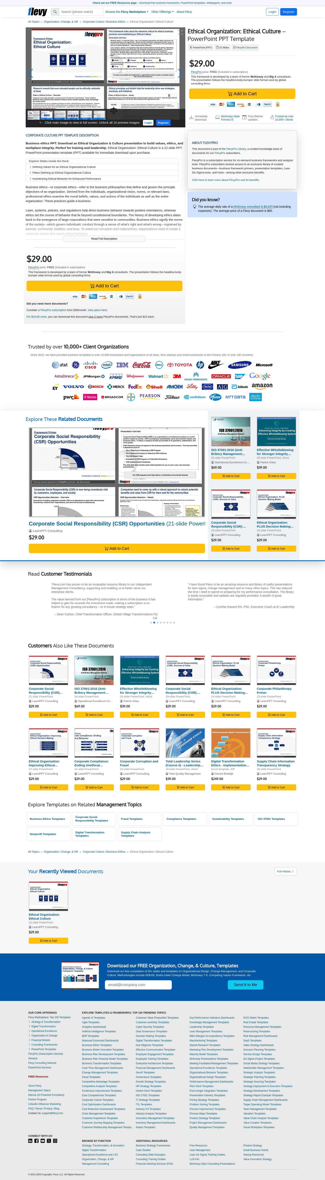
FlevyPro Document (246, 47)
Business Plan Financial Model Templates (105, 1058)
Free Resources (198, 1145)
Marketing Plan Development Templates (212, 1049)
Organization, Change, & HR (61, 21)
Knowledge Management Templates (209, 1022)
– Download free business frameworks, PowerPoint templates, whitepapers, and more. (162, 2)
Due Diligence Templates (149, 1045)
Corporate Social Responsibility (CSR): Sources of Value (227, 526)
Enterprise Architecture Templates (154, 1063)
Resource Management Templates (262, 1026)
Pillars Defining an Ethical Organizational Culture (60, 172)
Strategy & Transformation (44, 1021)
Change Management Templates (100, 1072)
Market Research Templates (205, 1045)
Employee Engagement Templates (155, 1054)
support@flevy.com (52, 1113)
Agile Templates (91, 1022)
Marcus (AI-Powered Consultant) (46, 1094)
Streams (33, 1058)
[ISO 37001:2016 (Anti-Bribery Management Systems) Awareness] (231, 431)
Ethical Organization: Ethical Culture (44, 916)
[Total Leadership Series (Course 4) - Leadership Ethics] (185, 743)
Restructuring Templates (256, 1031)
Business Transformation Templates (101, 1063)
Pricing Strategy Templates (204, 1099)
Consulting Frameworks (42, 1044)
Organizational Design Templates (208, 1077)
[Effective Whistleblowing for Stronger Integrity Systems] (276, 431)
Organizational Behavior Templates (209, 1072)
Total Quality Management (184, 773)
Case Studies (143, 1150)
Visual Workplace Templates (258, 1127)
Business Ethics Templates (47, 818)
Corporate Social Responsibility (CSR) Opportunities (44, 692)
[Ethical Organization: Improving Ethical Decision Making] (48, 743)
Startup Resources (253, 1154)
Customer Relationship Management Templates (108, 1127)
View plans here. (98, 310)
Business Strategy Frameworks (153, 1145)
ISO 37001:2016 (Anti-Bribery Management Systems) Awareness (227, 454)
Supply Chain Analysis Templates (135, 834)
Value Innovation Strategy (257, 1159)
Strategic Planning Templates (259, 1077)
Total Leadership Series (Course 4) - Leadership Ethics (183, 765)
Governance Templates (148, 1077)
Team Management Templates (260, 1109)
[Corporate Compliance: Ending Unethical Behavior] (94, 743)
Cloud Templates (91, 1077)
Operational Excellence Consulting (235, 462)
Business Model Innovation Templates (103, 1049)
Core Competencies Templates (99, 1095)
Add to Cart (242, 93)
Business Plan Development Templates (103, 1054)
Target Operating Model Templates (262, 1104)
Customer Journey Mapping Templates (103, 1122)
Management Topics (39, 1090)
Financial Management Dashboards (155, 1068)
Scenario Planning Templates (259, 1049)
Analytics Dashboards (94, 1026)
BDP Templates (90, 1036)
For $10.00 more (37, 316)
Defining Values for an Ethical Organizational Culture (62, 166)
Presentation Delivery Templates (207, 1095)
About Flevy (184, 11)
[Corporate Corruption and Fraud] (139, 743)
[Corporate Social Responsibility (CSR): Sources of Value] (231, 504)
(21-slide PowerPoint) (123, 524)
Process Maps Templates (203, 1113)
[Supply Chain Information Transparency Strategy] (276, 743)
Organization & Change (42, 1035)
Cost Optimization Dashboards (99, 1104)
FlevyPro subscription (53, 310)
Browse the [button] (126, 11)
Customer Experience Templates (100, 1118)
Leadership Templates (202, 1026)
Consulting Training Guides (151, 1159)
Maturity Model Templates (204, 1054)
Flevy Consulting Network (42, 1063)
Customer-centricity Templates (152, 1022)
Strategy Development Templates (261, 1090)
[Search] (81, 12)
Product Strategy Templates (205, 1118)
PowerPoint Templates (42, 1049)
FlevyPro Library (236, 148)
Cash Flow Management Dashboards (102, 1068)
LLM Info (194, 1159)
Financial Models (39, 1040)
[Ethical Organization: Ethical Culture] (48, 896)
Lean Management (200, 1150)
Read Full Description (104, 238)
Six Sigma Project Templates (259, 1058)
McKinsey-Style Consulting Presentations (212, 1163)
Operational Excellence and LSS (100, 1154)
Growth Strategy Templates (151, 1081)
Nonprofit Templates (43, 834)
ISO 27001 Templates (148, 1095)
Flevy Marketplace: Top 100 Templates (49, 1017)
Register (289, 11)
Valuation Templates (254, 1113)
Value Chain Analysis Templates (261, 1118)
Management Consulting (95, 1163)
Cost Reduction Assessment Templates (103, 1109)
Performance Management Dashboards (211, 1081)
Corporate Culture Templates (98, 1099)
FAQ (30, 1108)
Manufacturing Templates (203, 1040)
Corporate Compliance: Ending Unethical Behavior (91, 765)
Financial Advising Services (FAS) (154, 1163)
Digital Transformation (42, 1026)
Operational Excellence (42, 1031)
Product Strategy (252, 1145)
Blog (56, 1108)
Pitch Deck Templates (201, 1086)
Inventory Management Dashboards (155, 1122)
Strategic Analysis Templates (259, 1072)
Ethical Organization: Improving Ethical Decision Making (44, 765)
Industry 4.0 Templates (148, 1109)
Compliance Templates (181, 818)
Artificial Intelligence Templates (99, 1031)
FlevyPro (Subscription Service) (45, 1053)
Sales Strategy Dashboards (258, 1045)
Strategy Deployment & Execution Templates (267, 1086)
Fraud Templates (132, 818)
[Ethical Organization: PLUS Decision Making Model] (276, 504)
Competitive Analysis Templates (99, 1086)
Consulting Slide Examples (150, 1154)
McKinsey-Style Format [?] (230, 118)
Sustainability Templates (228, 818)
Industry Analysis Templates (151, 1113)
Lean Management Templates (206, 1031)
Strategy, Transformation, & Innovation (103, 1145)
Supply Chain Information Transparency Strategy (276, 763)
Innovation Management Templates (155, 1118)
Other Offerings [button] (161, 11)
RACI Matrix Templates (256, 1017)
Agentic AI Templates (93, 1017)
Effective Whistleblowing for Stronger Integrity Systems (275, 454)
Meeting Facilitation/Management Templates (214, 1063)
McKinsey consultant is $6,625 (253, 206)
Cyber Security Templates (150, 1026)
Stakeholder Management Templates (263, 1068)
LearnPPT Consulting (47, 531)
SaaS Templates (252, 1040)
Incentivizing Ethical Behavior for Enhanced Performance (65, 178)
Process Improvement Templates (208, 1109)
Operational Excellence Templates (208, 1068)
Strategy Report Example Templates (263, 1095)
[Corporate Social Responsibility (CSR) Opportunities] (117, 472)
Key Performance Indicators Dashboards (212, 1017)
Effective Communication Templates (155, 1049)
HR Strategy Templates (148, 1086)
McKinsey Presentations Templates (209, 1058)
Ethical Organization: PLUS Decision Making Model (274, 526)
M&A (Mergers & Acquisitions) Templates (212, 1036)
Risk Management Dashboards (260, 1036)
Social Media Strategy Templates (261, 1063)
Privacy (48, 1108)
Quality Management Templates (207, 1127)
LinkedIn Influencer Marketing (44, 1104)
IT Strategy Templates (148, 1099)
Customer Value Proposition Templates (157, 1017)
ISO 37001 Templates (271, 818)
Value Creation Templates (257, 1122)
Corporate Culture (93, 21)
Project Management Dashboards (208, 1122)
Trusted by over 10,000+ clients (284, 118)
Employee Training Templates (152, 1058)
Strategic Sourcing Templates (259, 1081)
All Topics (33, 21)
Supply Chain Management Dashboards (265, 1099)
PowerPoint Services (39, 1067)
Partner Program (37, 1099)
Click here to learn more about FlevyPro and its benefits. (226, 180)
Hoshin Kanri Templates (149, 1090)
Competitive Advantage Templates (101, 1081)
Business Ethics (115, 21)
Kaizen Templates (145, 1127)
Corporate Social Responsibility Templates (91, 819)
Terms (38, 1108)
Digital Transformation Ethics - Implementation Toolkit (228, 765)
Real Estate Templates (255, 1022)
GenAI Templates (145, 1072)
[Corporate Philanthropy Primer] (276, 670)
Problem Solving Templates (205, 1104)
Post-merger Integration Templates (209, 1090)
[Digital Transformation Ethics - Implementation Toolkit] (231, 743)
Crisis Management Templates (98, 1113)
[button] (30, 73)
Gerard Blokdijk (224, 773)
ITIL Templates (144, 1104)
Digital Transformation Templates (89, 834)
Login (272, 11)
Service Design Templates (257, 1054)
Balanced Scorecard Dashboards (100, 1040)
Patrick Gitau (268, 462)
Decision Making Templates (151, 1036)
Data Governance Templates (151, 1031)
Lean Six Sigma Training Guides (207, 1154)
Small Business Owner (255, 1150)
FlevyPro (196, 71)
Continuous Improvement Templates (102, 1090)
